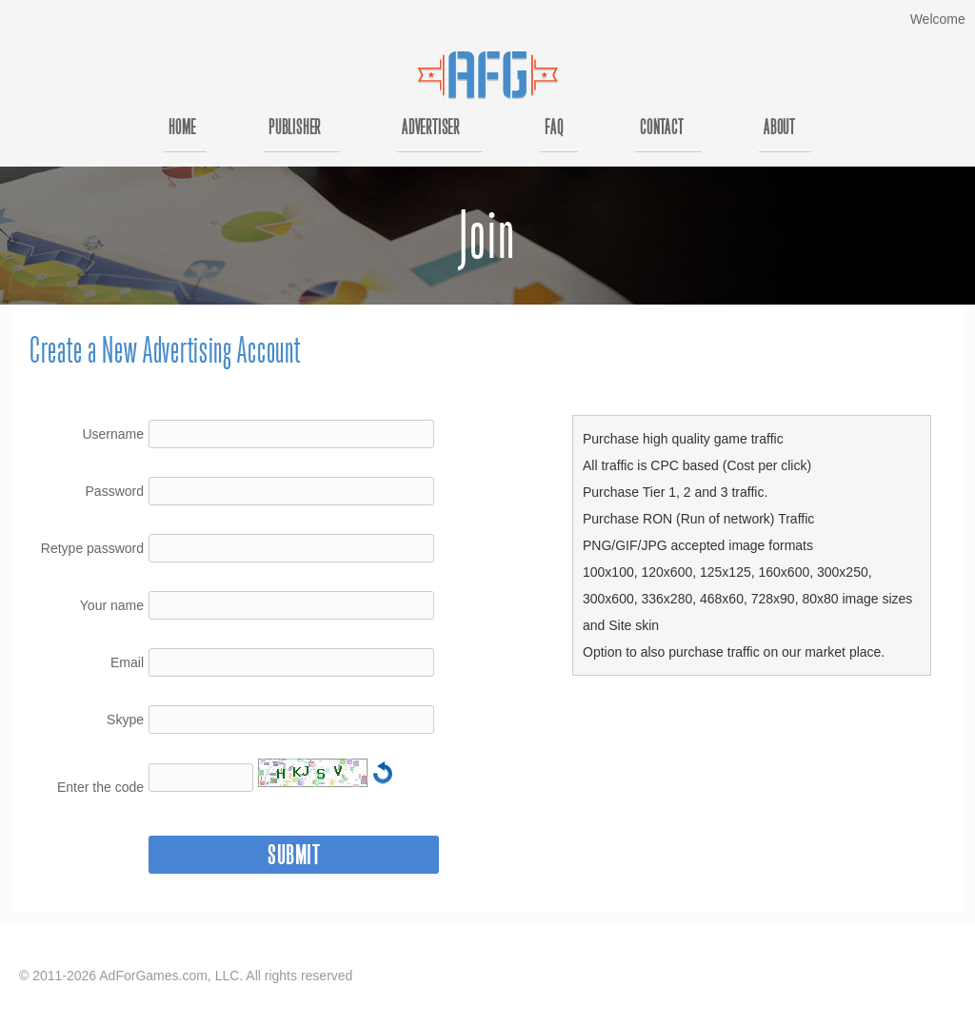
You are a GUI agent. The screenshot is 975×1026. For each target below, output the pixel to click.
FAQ (554, 128)
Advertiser (431, 128)
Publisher (295, 128)
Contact (662, 128)
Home (182, 128)
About (779, 128)
